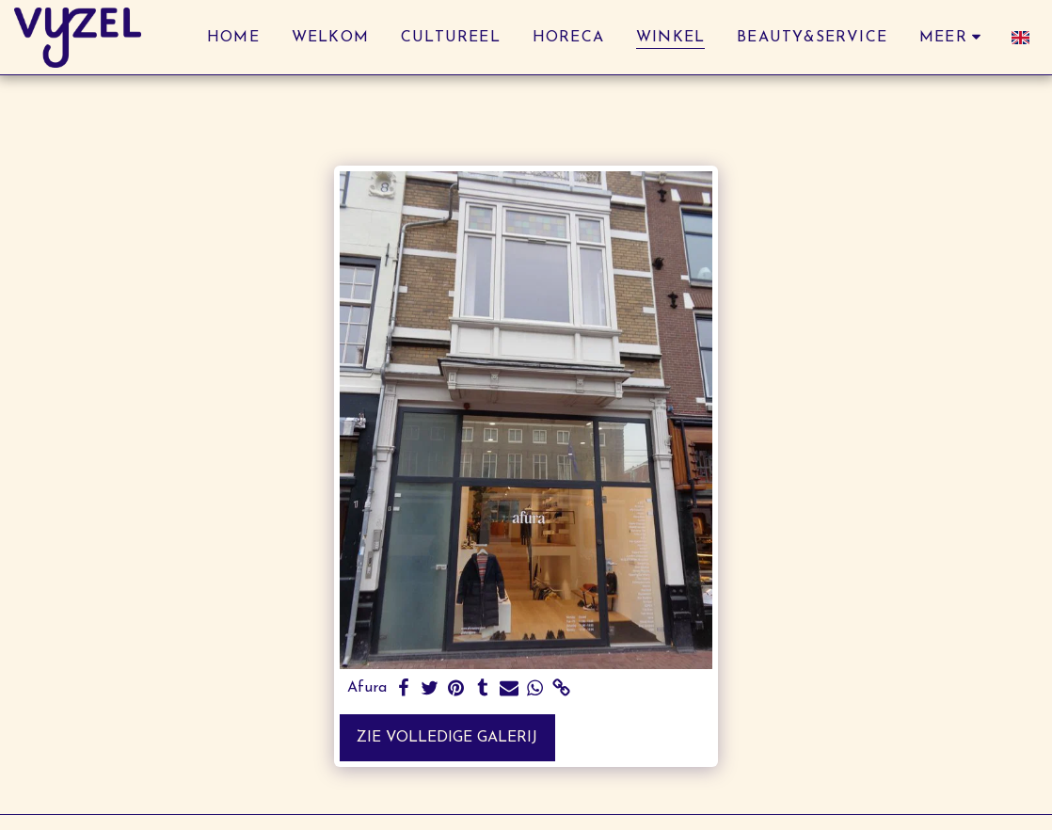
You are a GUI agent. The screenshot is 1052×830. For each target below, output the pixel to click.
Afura (367, 687)
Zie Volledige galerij (447, 737)
